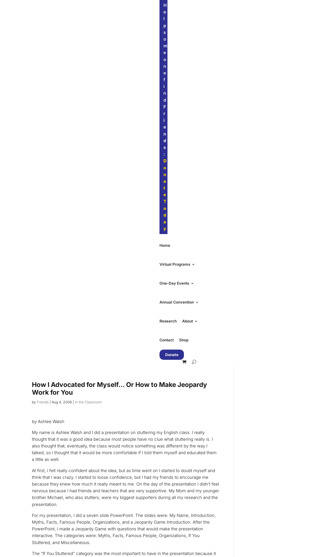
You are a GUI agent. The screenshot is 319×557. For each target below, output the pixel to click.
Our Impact (176, 477)
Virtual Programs (99, 22)
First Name (179, 375)
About (238, 22)
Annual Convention (182, 22)
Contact (261, 22)
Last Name (179, 395)
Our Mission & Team (185, 469)
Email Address (183, 355)
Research (218, 22)
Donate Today (188, 5)
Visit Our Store (179, 518)
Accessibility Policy (184, 493)
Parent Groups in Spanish (122, 534)
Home (73, 22)
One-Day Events (140, 22)
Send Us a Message (185, 526)
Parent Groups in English (122, 526)
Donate (79, 36)
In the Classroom (88, 84)
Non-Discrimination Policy (190, 485)
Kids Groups (110, 502)
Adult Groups (111, 518)
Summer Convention (118, 477)
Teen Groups (111, 510)
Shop (278, 22)
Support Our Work (257, 479)
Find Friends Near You (262, 461)
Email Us (174, 534)
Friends (43, 84)
